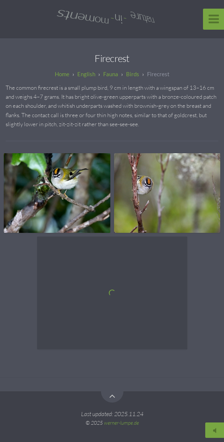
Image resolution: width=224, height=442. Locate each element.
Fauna (110, 74)
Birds (132, 74)
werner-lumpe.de (121, 422)
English (86, 74)
